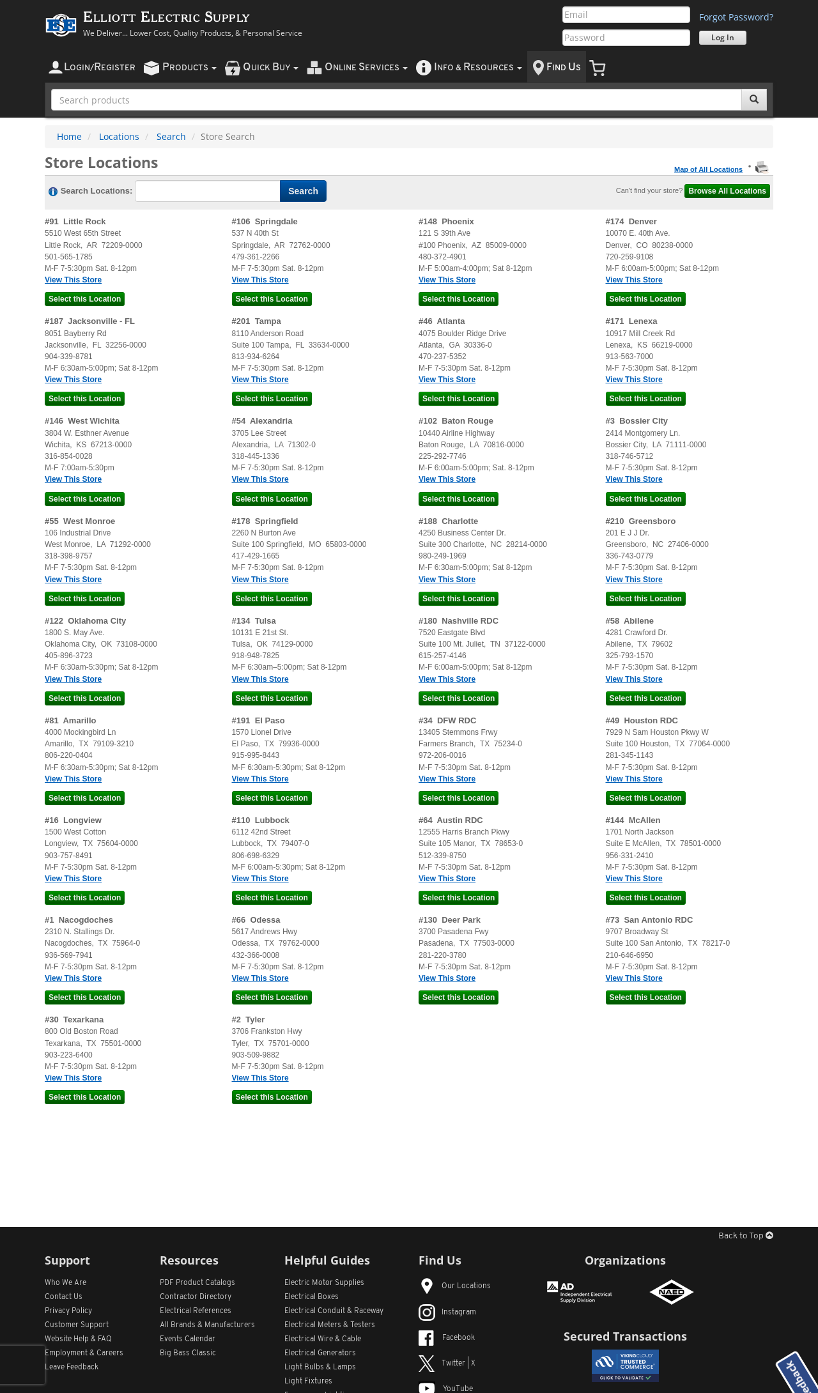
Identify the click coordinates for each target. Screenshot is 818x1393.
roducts (189, 67)
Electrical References (195, 1311)
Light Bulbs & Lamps (320, 1367)
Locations (119, 136)
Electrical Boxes (311, 1297)
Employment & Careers (84, 1353)
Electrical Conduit (333, 1311)
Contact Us (63, 1297)
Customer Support (77, 1325)
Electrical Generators (320, 1353)
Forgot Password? (736, 17)
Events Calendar (187, 1339)
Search (171, 136)
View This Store (73, 279)
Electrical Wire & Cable (322, 1339)
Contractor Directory (195, 1297)
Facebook (447, 1338)
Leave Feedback (71, 1367)
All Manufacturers (207, 1325)
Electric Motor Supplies (324, 1283)
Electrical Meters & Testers (329, 1325)
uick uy (270, 67)
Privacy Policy (68, 1311)
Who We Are (65, 1283)
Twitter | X (447, 1363)
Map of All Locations (708, 169)
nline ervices (366, 67)
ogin (99, 67)
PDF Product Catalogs (197, 1283)
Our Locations (455, 1286)
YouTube (446, 1389)
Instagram (447, 1312)
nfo (478, 67)
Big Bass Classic (188, 1353)
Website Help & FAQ (78, 1339)
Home (69, 136)
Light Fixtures (308, 1381)
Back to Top (745, 1236)
